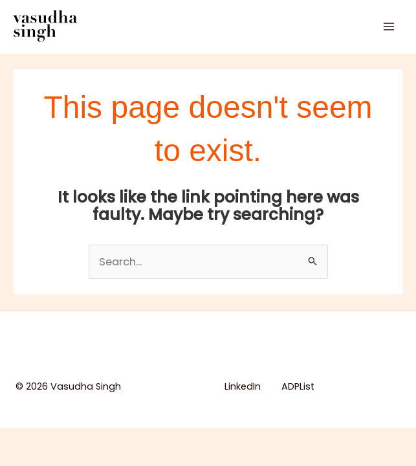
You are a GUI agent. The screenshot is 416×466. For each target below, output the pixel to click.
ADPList (297, 386)
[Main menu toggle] (388, 26)
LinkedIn (242, 386)
